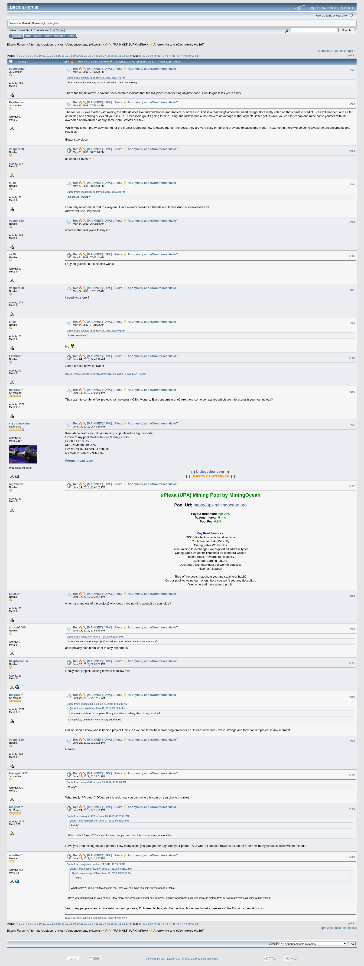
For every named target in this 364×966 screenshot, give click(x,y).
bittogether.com (210, 471)
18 (70, 55)
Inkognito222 (18, 773)
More (71, 36)
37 (143, 55)
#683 (352, 151)
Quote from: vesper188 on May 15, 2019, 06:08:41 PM (96, 77)
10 (40, 55)
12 (47, 55)
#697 (352, 741)
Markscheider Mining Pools (109, 437)
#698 (352, 775)
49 (189, 55)
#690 (352, 391)
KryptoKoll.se (19, 661)
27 (104, 55)
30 (115, 55)
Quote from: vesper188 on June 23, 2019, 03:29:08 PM (96, 782)
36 (140, 55)
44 (170, 55)
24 (93, 55)
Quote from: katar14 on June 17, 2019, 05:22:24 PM (95, 636)
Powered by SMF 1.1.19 (160, 958)
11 (44, 55)
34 (131, 55)
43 (166, 55)
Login (48, 36)
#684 (352, 184)
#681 (352, 70)
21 (81, 55)
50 (192, 55)
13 (51, 55)
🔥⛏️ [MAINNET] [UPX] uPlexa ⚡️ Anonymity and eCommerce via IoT (154, 44)
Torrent (60, 30)
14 (55, 55)
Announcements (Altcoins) (84, 44)
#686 (352, 256)
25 (96, 55)
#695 (352, 663)
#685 (352, 222)
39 (151, 55)
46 (177, 55)
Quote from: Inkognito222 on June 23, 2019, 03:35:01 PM (98, 816)
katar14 (14, 593)
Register (59, 36)
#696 (352, 696)
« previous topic (328, 51)
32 (123, 55)
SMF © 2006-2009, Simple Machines (197, 958)
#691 (352, 425)
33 (127, 55)
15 (59, 55)
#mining (260, 908)
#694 (352, 629)
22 (85, 55)
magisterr (16, 389)
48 (185, 55)
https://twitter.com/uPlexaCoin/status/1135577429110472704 (106, 373)
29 (112, 55)
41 (158, 55)
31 (119, 55)
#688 (352, 323)
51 (196, 55)
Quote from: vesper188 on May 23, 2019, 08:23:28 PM (96, 192)
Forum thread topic (79, 460)
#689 (352, 358)
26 (100, 55)
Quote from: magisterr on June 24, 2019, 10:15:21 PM (96, 864)
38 (147, 55)
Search (38, 36)
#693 (352, 595)
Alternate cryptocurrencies (46, 44)
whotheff (15, 855)
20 (78, 55)
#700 (352, 857)
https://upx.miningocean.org (220, 505)
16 (63, 55)
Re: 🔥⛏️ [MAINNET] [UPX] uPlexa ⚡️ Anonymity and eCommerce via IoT (125, 68)
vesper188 (16, 149)
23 (89, 55)
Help (28, 36)
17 (66, 55)
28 (108, 55)
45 (174, 55)
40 (155, 55)
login (43, 23)
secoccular (17, 68)
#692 (352, 486)
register (54, 23)
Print (351, 55)
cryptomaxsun (19, 423)
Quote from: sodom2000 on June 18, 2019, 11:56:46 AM (97, 704)
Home (17, 36)
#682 (352, 104)
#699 (352, 809)
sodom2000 (17, 627)
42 (162, 55)
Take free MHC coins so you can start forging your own (96, 917)
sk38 (12, 182)
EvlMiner (15, 356)
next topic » (348, 51)
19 (74, 55)
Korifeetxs (16, 102)
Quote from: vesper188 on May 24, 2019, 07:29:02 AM (96, 330)
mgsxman (16, 484)
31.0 (52, 30)
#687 (352, 289)
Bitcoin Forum (16, 44)
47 (181, 55)
